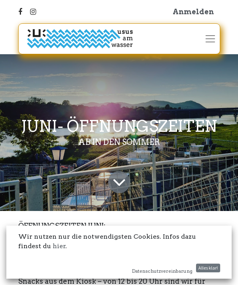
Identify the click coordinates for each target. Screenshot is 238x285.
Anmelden (193, 12)
